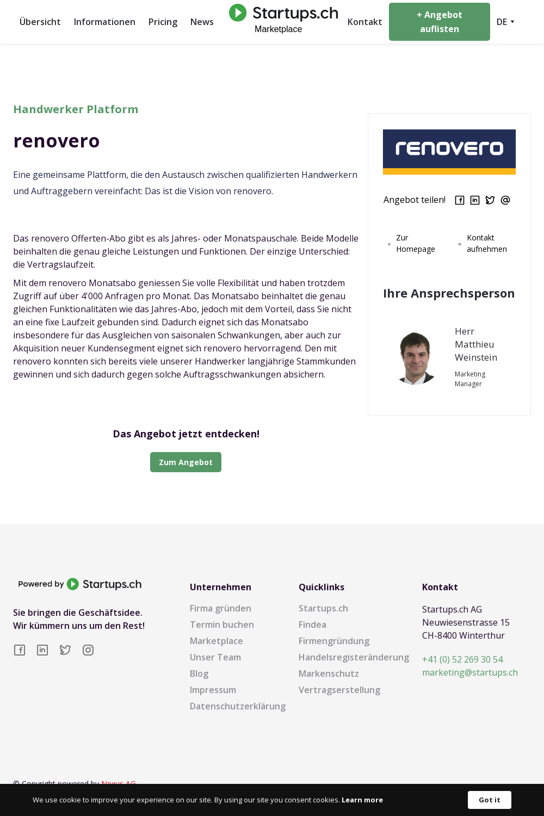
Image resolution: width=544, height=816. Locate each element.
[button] (505, 21)
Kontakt (365, 22)
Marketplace (216, 641)
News (202, 22)
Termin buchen (222, 624)
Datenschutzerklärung (238, 706)
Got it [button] (489, 800)
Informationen (104, 22)
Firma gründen (220, 608)
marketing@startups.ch (470, 672)
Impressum (213, 690)
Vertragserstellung (339, 690)
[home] (280, 21)
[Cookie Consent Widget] (272, 800)
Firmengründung (334, 641)
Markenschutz (329, 673)
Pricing (163, 22)
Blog (199, 673)
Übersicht (40, 22)
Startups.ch (323, 608)
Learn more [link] (362, 800)
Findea (312, 624)
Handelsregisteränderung (354, 657)
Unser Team (215, 657)
